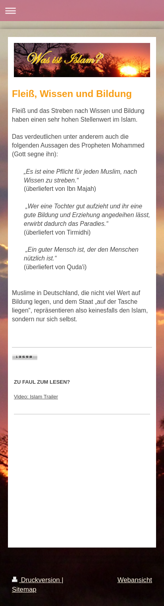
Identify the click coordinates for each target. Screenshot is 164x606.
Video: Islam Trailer (36, 397)
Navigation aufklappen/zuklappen (82, 10)
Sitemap (24, 589)
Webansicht (135, 580)
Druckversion (37, 580)
